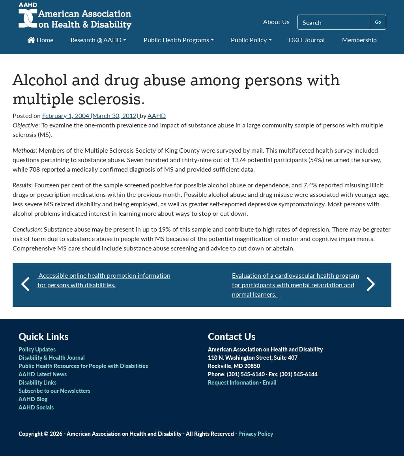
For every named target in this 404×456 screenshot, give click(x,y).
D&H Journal (307, 39)
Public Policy (249, 39)
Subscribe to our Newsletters (54, 390)
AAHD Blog (33, 399)
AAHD (157, 115)
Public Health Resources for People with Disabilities (83, 366)
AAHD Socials (36, 407)
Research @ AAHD (96, 39)
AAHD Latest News (43, 374)
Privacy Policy (255, 433)
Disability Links (37, 382)
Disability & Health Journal (52, 357)
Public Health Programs (176, 39)
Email (270, 382)
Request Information (233, 382)
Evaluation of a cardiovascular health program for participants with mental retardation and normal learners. (304, 285)
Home (40, 39)
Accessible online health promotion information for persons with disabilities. (103, 280)
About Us (276, 21)
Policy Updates (37, 349)
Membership (359, 39)
